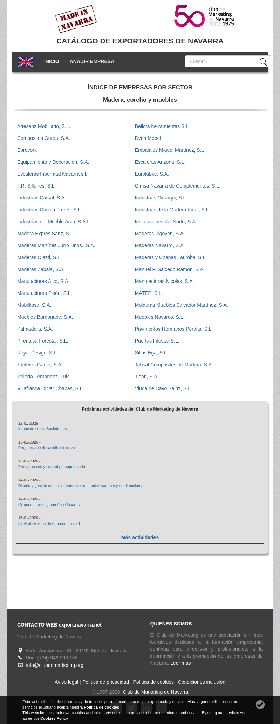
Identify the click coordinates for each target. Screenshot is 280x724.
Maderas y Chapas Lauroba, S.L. (171, 257)
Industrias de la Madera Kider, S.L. (172, 209)
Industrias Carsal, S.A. (41, 198)
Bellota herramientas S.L (162, 126)
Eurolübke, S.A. (152, 174)
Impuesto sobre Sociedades (42, 429)
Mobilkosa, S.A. (34, 305)
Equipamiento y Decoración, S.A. (53, 162)
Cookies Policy (54, 718)
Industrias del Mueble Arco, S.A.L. (54, 221)
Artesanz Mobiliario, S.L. (43, 126)
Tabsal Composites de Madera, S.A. (174, 364)
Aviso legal (66, 682)
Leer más (180, 663)
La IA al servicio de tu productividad (49, 523)
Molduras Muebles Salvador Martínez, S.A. (181, 305)
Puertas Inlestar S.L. (157, 341)
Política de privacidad (105, 682)
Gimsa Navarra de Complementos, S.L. (177, 186)
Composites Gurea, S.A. (43, 138)
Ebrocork (27, 150)
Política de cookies (153, 682)
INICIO (51, 61)
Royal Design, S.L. (37, 353)
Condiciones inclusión (201, 682)
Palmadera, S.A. (35, 329)
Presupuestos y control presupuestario (51, 467)
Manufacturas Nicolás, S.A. (164, 281)
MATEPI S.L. (149, 293)
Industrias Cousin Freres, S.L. (49, 209)
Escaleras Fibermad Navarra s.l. (52, 174)
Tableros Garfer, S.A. (40, 364)
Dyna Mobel (148, 138)
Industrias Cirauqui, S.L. (161, 198)
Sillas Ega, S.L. (151, 353)
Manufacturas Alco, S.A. (43, 281)
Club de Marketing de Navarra (155, 692)
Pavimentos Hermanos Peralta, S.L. (174, 329)
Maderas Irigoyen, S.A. (160, 233)
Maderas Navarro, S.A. (160, 245)
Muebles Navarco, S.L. (160, 317)
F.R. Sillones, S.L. (36, 186)
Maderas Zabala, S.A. (40, 269)
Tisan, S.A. (147, 376)
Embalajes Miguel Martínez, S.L (169, 150)
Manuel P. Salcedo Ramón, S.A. (170, 269)
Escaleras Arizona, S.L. (160, 162)
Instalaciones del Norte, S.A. (166, 221)
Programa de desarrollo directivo (46, 448)
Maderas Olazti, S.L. (39, 257)
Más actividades (140, 537)
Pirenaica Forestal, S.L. (42, 341)
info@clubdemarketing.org (54, 665)
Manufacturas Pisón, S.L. (44, 293)
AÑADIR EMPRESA (92, 61)
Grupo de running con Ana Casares (49, 504)
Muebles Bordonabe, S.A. (45, 317)
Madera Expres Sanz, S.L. (45, 233)
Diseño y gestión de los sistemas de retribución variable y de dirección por (82, 485)
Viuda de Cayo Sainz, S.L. (163, 388)
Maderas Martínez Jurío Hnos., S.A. (56, 245)
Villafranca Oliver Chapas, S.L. (50, 388)
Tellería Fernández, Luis (43, 376)
